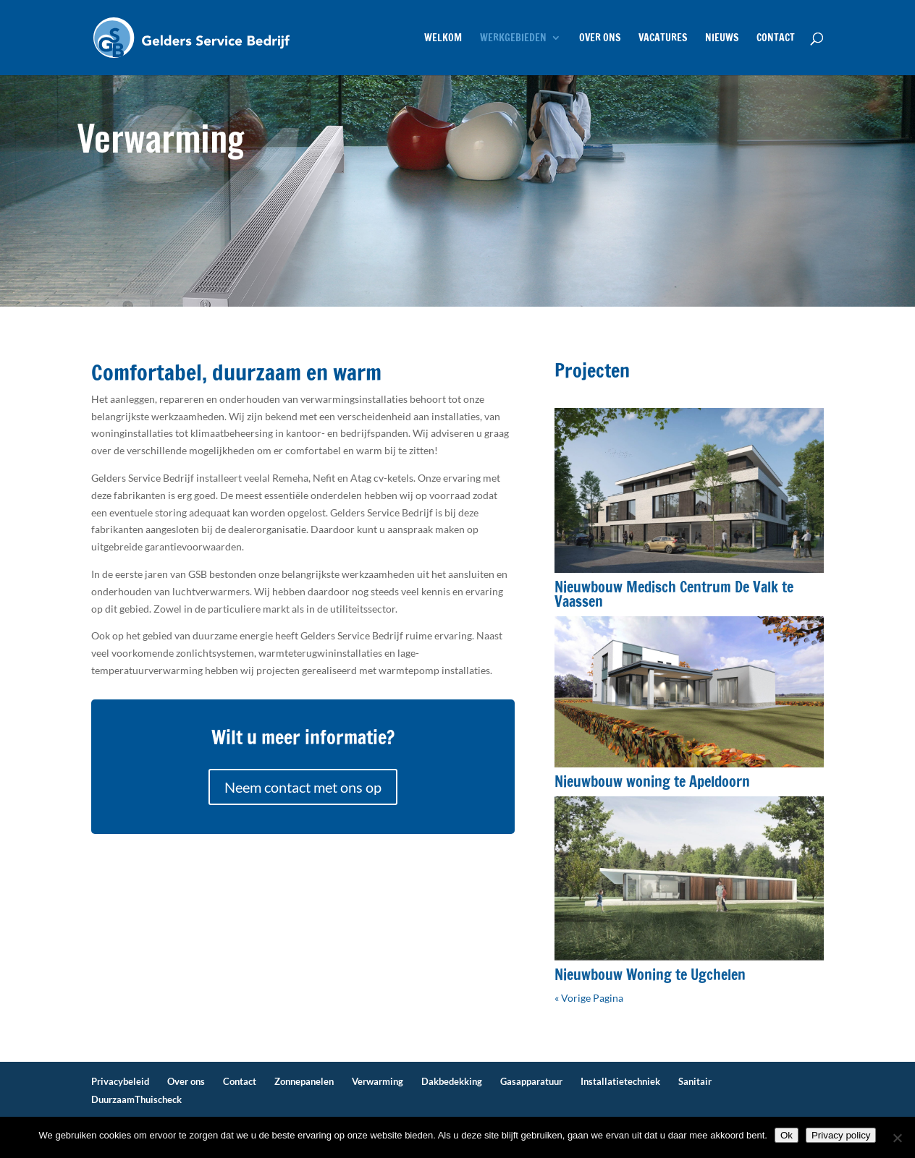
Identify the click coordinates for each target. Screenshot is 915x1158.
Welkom (443, 39)
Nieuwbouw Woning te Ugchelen (650, 974)
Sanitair (695, 1081)
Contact (775, 39)
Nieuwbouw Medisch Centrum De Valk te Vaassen (674, 594)
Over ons (599, 39)
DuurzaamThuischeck (136, 1099)
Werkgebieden (513, 39)
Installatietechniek (620, 1081)
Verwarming (377, 1081)
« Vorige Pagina (589, 998)
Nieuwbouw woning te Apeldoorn (652, 781)
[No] (897, 1138)
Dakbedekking (451, 1081)
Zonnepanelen (304, 1081)
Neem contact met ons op (302, 787)
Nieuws (721, 39)
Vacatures (662, 39)
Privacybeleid (120, 1081)
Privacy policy (840, 1135)
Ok (786, 1135)
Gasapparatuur (531, 1081)
